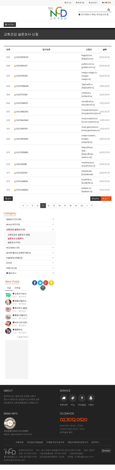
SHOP (9, 263)
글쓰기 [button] (106, 198)
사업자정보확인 (76, 453)
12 (37, 205)
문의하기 (95, 442)
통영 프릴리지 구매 (22, 315)
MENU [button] (10, 24)
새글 (9, 288)
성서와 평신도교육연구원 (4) (18, 252)
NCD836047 (21, 57)
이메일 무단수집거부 (55, 442)
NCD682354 (21, 111)
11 (32, 205)
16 (59, 205)
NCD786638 (21, 86)
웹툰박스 (18, 329)
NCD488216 (21, 181)
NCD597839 (21, 139)
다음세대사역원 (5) (14, 258)
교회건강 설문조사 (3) (15, 229)
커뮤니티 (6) (11, 268)
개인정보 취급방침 (35, 442)
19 (76, 205)
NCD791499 (21, 76)
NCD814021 (20, 65)
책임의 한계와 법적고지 (78, 442)
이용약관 (19, 442)
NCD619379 (21, 128)
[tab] (30, 219)
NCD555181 (20, 164)
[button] (8, 198)
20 (82, 205)
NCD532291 (20, 172)
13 (43, 205)
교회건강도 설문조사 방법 (19, 234)
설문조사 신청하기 (16, 238)
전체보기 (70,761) (13, 219)
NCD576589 (21, 152)
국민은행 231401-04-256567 (16, 431)
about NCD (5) (13, 224)
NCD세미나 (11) (13, 247)
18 (70, 205)
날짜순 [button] (95, 198)
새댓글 (17, 288)
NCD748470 (21, 103)
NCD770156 (20, 94)
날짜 (105, 49)
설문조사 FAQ (14, 242)
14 (48, 205)
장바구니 (11, 273)
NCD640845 (21, 120)
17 (65, 205)
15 (54, 205)
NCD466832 (21, 190)
